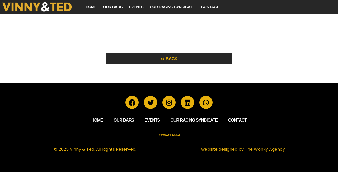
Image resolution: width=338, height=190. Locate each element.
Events (136, 6)
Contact (210, 6)
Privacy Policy (169, 135)
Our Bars (113, 6)
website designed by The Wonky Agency (243, 149)
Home (91, 6)
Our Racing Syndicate (172, 6)
